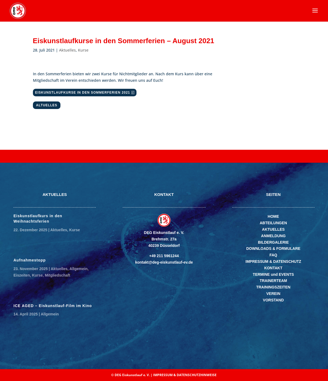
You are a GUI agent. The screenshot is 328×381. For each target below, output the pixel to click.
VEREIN (273, 293)
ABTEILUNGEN (273, 223)
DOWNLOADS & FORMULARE (273, 248)
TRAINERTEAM (273, 280)
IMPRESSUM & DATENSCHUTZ (273, 261)
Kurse (83, 50)
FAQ (273, 255)
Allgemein (79, 269)
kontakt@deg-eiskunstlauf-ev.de (164, 262)
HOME (273, 216)
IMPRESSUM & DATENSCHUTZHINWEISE (185, 375)
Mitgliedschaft (57, 275)
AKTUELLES (273, 229)
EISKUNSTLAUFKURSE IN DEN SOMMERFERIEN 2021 (82, 92)
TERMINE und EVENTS (273, 274)
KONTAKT (273, 268)
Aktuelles (67, 50)
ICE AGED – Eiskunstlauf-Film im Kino (52, 306)
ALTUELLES (46, 105)
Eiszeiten (21, 275)
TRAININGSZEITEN (273, 287)
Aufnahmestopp (29, 260)
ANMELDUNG (273, 236)
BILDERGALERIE (273, 242)
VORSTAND (273, 300)
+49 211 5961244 (164, 256)
